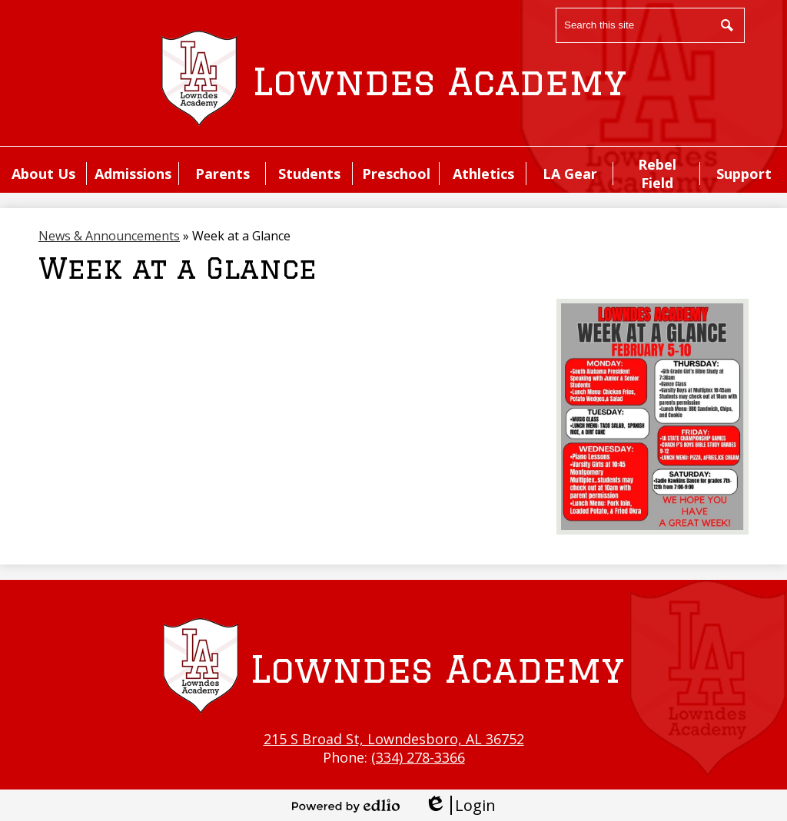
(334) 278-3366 (418, 757)
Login (460, 805)
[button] (43, 173)
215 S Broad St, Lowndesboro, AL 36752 (394, 739)
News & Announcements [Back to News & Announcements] (109, 235)
